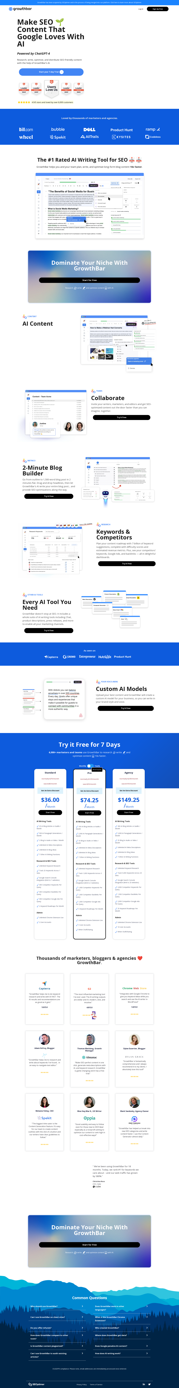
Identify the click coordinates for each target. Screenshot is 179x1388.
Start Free (50, 812)
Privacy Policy (82, 1384)
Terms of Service (96, 1384)
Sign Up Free (158, 9)
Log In (140, 9)
